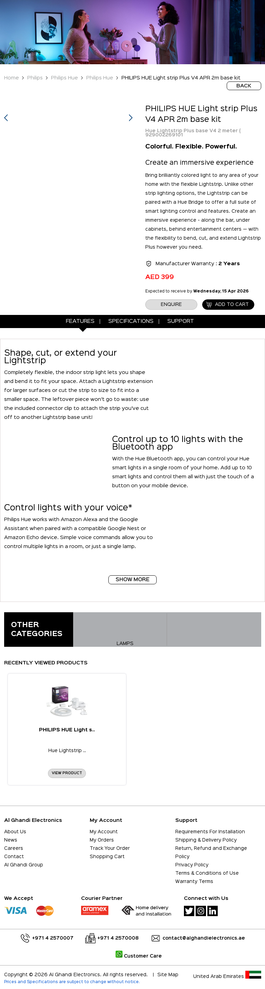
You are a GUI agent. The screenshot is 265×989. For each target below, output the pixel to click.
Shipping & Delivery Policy (206, 840)
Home (11, 78)
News (10, 840)
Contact (14, 857)
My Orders (102, 840)
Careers (13, 848)
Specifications (131, 321)
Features (80, 321)
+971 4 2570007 (52, 938)
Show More (132, 579)
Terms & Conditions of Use (207, 873)
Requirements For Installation (210, 832)
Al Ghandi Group (23, 865)
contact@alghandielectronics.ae (204, 938)
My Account (104, 832)
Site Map (167, 975)
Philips (35, 78)
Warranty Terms (194, 882)
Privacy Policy (191, 865)
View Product (67, 773)
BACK (243, 86)
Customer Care (139, 956)
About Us (15, 832)
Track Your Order (110, 848)
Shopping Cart (107, 857)
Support (180, 321)
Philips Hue (64, 78)
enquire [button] (171, 305)
